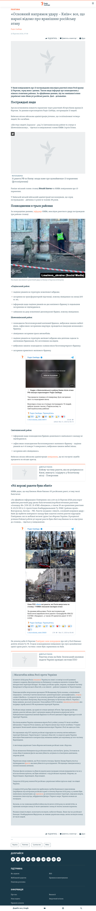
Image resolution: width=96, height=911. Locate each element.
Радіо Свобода (16, 29)
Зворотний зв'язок (56, 899)
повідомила (53, 457)
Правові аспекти (17, 903)
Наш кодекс (15, 899)
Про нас (14, 895)
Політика (15, 10)
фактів (27, 763)
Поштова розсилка (18, 882)
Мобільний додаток (18, 878)
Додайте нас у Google (21, 908)
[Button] (51, 38)
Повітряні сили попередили (48, 641)
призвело (40, 794)
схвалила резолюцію (71, 702)
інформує (38, 212)
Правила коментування (58, 878)
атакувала (37, 680)
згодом (78, 695)
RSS (50, 874)
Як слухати (15, 874)
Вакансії (52, 895)
